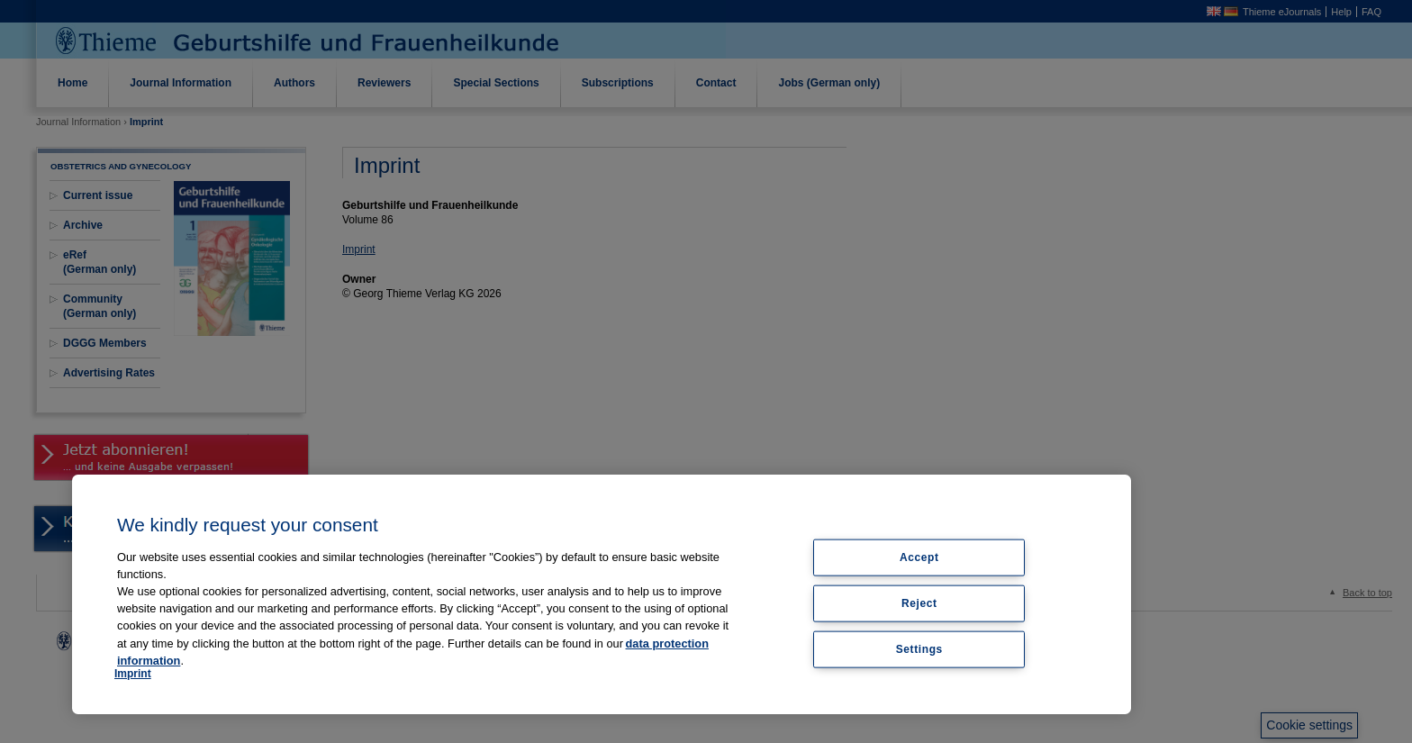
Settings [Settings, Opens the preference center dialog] (919, 648)
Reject (919, 602)
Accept (919, 557)
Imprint (132, 673)
